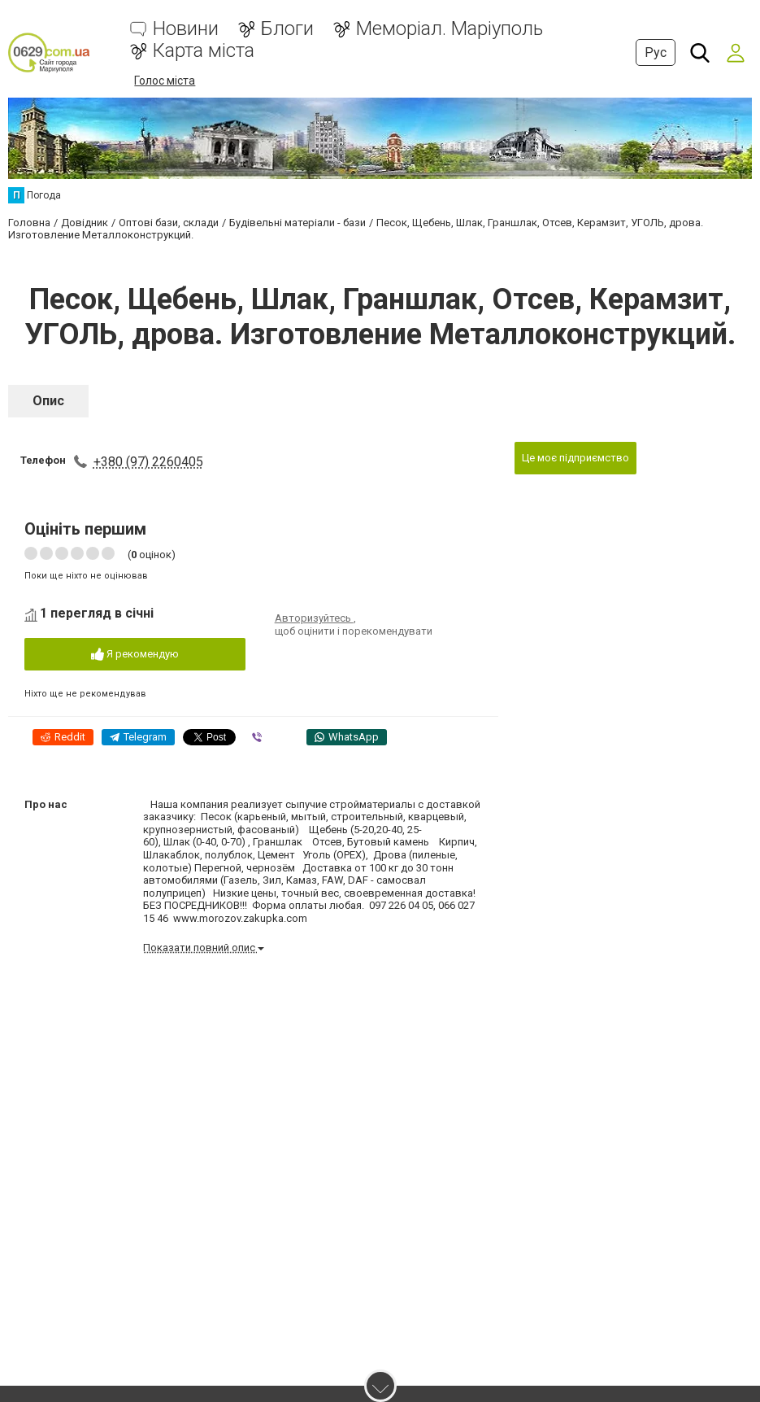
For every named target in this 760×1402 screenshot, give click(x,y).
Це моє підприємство (575, 458)
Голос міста (164, 80)
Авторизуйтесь (314, 618)
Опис (48, 400)
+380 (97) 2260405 (148, 462)
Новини (186, 29)
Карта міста (203, 51)
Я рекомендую (135, 655)
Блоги (287, 29)
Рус (656, 52)
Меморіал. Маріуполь (449, 29)
